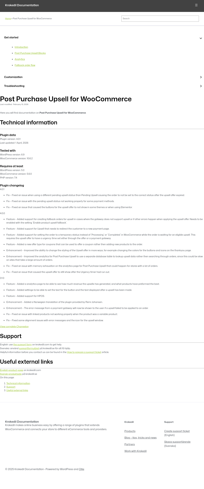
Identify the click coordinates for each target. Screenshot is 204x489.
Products (129, 431)
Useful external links (17, 390)
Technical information (18, 383)
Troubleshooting (14, 86)
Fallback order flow (25, 65)
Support (10, 386)
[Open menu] (196, 5)
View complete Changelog (14, 326)
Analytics (20, 59)
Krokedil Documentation (22, 5)
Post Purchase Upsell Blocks (30, 53)
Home (8, 18)
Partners (129, 444)
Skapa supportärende (177, 442)
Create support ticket (177, 431)
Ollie (81, 469)
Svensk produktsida (11, 374)
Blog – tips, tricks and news (140, 437)
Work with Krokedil (135, 451)
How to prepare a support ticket (84, 352)
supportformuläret (29, 348)
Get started (11, 37)
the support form (22, 344)
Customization (13, 77)
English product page (11, 370)
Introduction (21, 47)
